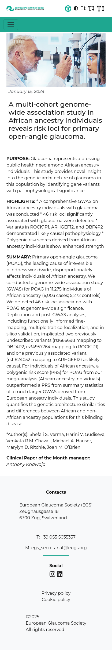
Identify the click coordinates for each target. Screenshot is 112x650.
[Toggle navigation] (10, 24)
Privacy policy (56, 593)
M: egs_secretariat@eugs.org (56, 547)
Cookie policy (56, 599)
